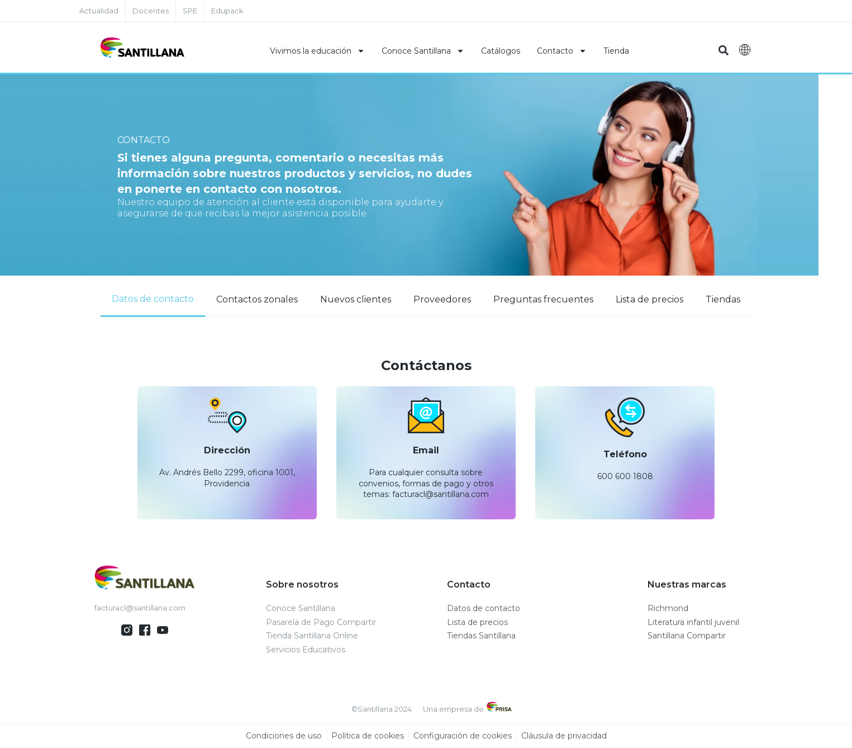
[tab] (153, 300)
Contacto (562, 50)
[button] (724, 50)
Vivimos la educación (317, 50)
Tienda (616, 51)
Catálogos (500, 51)
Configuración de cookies (462, 736)
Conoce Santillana (423, 50)
